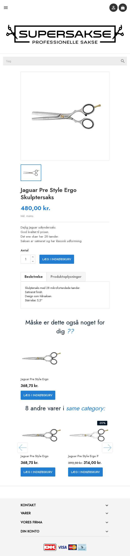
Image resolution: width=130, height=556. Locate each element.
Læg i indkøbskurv (56, 259)
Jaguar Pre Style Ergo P (83, 456)
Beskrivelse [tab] (34, 276)
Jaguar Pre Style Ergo (34, 379)
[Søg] (65, 61)
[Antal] (26, 259)
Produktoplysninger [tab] (66, 276)
